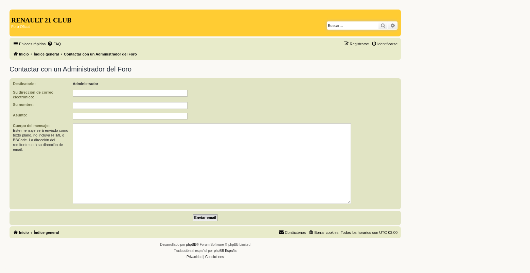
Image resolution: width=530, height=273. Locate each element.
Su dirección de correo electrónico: (33, 94)
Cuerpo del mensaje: (31, 126)
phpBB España (225, 251)
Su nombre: (23, 104)
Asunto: (20, 115)
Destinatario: (24, 84)
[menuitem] (54, 44)
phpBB (191, 244)
